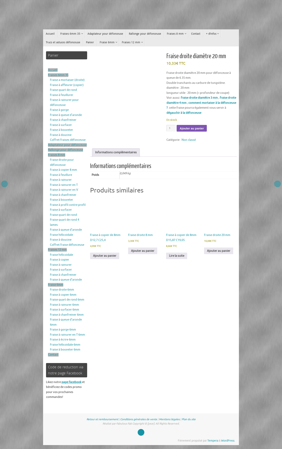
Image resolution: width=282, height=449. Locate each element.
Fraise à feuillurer (61, 95)
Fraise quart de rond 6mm (67, 300)
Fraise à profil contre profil (68, 205)
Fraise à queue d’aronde (66, 115)
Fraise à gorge (59, 110)
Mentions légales (169, 419)
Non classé (189, 140)
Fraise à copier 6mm (63, 295)
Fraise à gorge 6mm (63, 330)
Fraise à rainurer (61, 180)
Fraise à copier (59, 260)
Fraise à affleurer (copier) (67, 85)
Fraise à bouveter (61, 130)
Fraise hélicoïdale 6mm (65, 345)
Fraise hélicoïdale (61, 235)
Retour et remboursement (102, 419)
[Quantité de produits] (171, 128)
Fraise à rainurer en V (64, 190)
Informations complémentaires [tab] (116, 152)
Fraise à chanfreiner (63, 120)
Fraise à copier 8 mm (63, 170)
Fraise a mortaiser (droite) (67, 80)
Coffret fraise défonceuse (67, 245)
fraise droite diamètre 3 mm (199, 98)
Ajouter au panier (192, 128)
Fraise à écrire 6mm (63, 339)
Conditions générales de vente (138, 419)
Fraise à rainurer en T (64, 185)
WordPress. (228, 440)
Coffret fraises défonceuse (68, 140)
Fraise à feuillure (61, 175)
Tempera (212, 440)
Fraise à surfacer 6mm (64, 310)
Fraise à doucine (60, 135)
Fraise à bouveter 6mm (65, 349)
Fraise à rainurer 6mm (64, 305)
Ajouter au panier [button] (104, 256)
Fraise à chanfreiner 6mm (67, 315)
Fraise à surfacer (61, 125)
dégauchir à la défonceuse (183, 113)
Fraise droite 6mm (62, 290)
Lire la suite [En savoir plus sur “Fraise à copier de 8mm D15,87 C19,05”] (176, 256)
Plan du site (189, 419)
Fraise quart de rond (63, 90)
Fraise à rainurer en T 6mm (67, 335)
